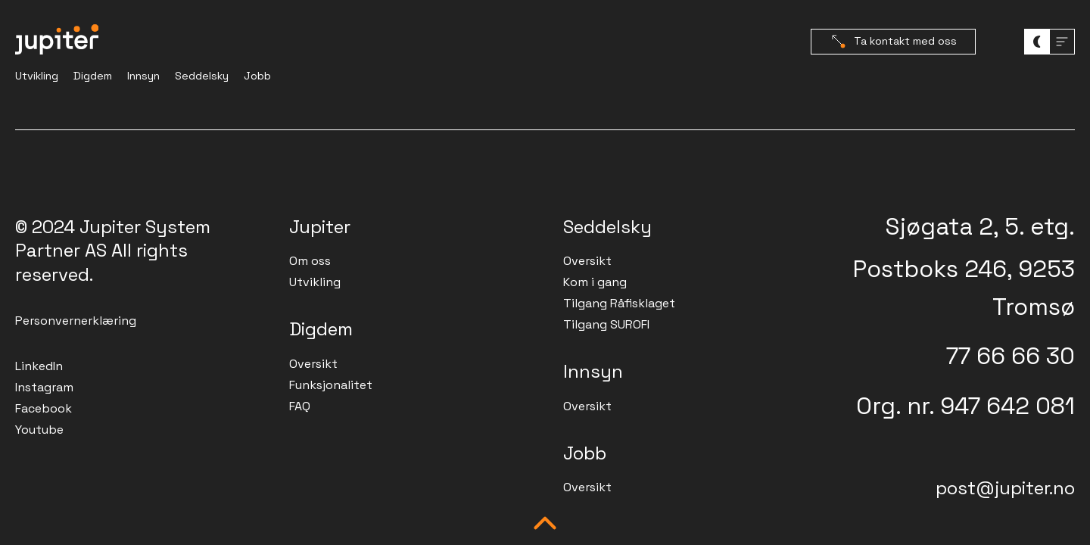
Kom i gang (595, 282)
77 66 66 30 (1010, 356)
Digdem (92, 76)
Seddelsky (202, 76)
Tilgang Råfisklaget (619, 303)
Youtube (39, 430)
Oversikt (313, 364)
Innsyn (143, 76)
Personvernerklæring (75, 321)
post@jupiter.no (1005, 488)
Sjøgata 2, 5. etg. (980, 226)
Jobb (257, 76)
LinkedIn (39, 366)
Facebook (43, 408)
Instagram (44, 387)
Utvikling (36, 76)
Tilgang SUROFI (606, 324)
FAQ (299, 406)
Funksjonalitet (330, 385)
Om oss (310, 261)
